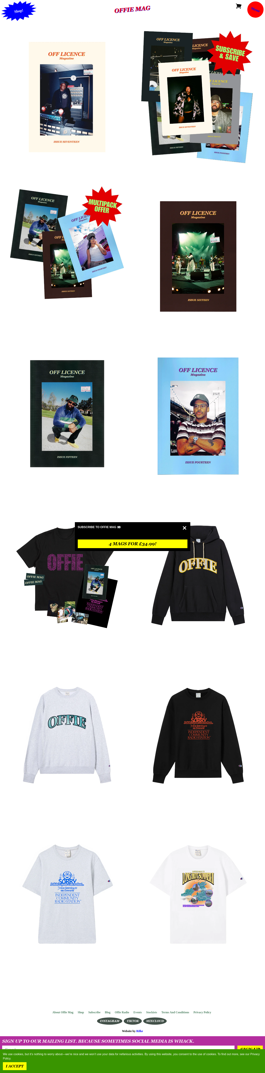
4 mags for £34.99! (132, 543)
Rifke (139, 1031)
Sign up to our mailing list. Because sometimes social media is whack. (98, 1041)
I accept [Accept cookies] (15, 1066)
